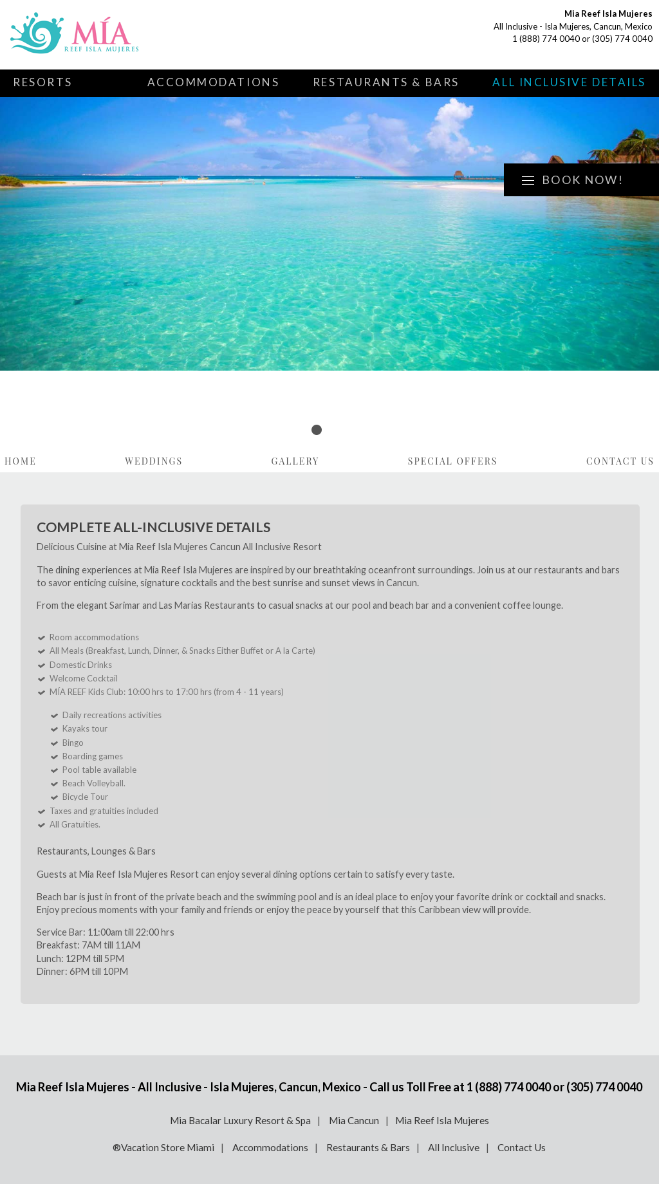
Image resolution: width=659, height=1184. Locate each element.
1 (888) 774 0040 (546, 38)
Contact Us (620, 461)
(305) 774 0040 (622, 38)
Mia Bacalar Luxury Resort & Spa (240, 1120)
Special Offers (453, 461)
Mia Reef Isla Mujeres (442, 1120)
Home (21, 461)
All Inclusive (453, 1147)
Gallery (296, 461)
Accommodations (213, 82)
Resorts (43, 82)
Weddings (154, 461)
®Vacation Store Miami (163, 1147)
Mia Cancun (354, 1120)
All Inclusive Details (569, 82)
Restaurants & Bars (386, 82)
